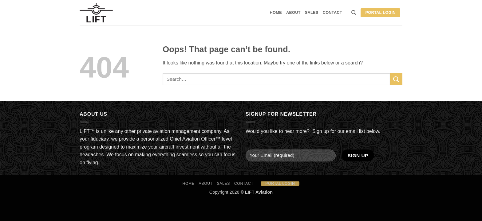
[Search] (353, 12)
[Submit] (396, 79)
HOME (276, 12)
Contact (332, 12)
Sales (311, 12)
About (293, 12)
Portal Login (380, 12)
